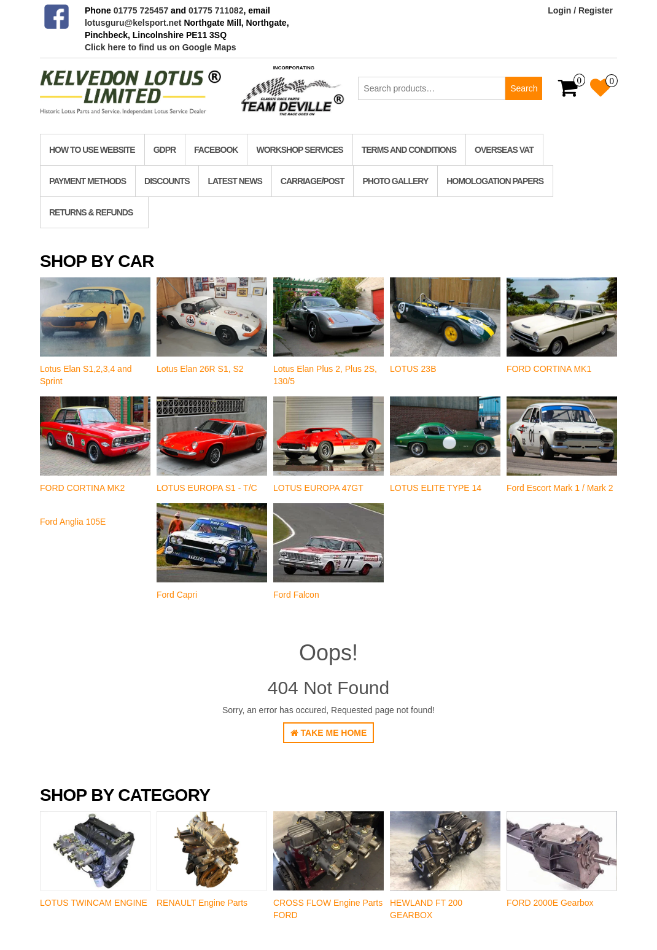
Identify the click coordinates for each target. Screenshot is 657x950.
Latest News (235, 181)
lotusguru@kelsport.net (133, 23)
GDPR (165, 150)
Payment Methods (87, 181)
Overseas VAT (504, 150)
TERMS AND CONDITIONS (409, 150)
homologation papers (494, 181)
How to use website (92, 150)
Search (523, 88)
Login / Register (580, 10)
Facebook (216, 150)
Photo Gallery (395, 181)
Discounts (166, 181)
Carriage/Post (312, 181)
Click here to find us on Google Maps (160, 47)
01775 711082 (216, 10)
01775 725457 (141, 10)
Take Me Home (328, 733)
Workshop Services (299, 150)
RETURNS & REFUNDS (91, 212)
